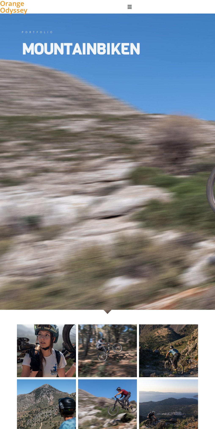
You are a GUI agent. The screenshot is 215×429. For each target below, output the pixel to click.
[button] (129, 7)
